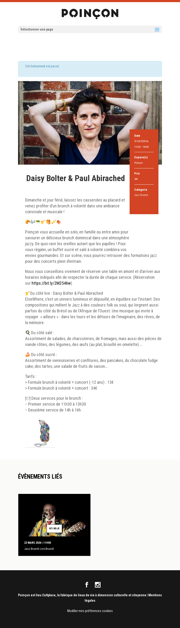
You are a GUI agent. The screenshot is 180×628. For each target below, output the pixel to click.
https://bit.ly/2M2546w (51, 283)
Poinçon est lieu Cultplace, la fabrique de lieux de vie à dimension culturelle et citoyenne (82, 595)
